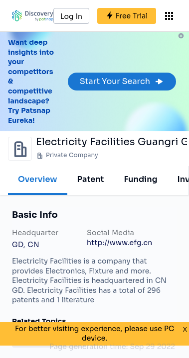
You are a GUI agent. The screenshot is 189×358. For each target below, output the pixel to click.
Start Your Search (122, 81)
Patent (90, 179)
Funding (140, 179)
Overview (37, 179)
